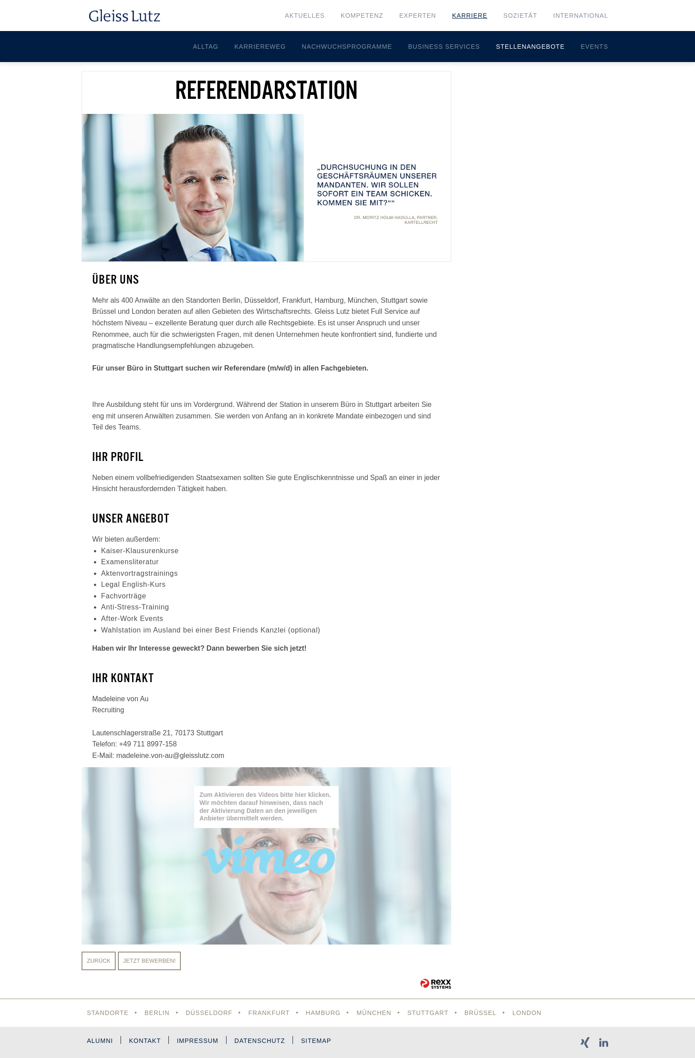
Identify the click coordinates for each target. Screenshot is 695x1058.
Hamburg (323, 1012)
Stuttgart (428, 1012)
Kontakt (145, 1040)
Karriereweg (260, 46)
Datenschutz (259, 1040)
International (580, 15)
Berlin (157, 1012)
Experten (417, 15)
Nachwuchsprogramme (347, 46)
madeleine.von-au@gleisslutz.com (170, 755)
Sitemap (316, 1040)
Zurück (98, 960)
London (527, 1012)
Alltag (206, 46)
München (373, 1012)
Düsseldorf (209, 1012)
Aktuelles (305, 15)
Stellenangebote (530, 46)
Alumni (100, 1040)
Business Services (444, 46)
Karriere (470, 15)
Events (594, 46)
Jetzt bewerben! (149, 960)
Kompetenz (362, 15)
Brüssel (480, 1012)
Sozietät (520, 15)
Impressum (198, 1040)
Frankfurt (269, 1012)
